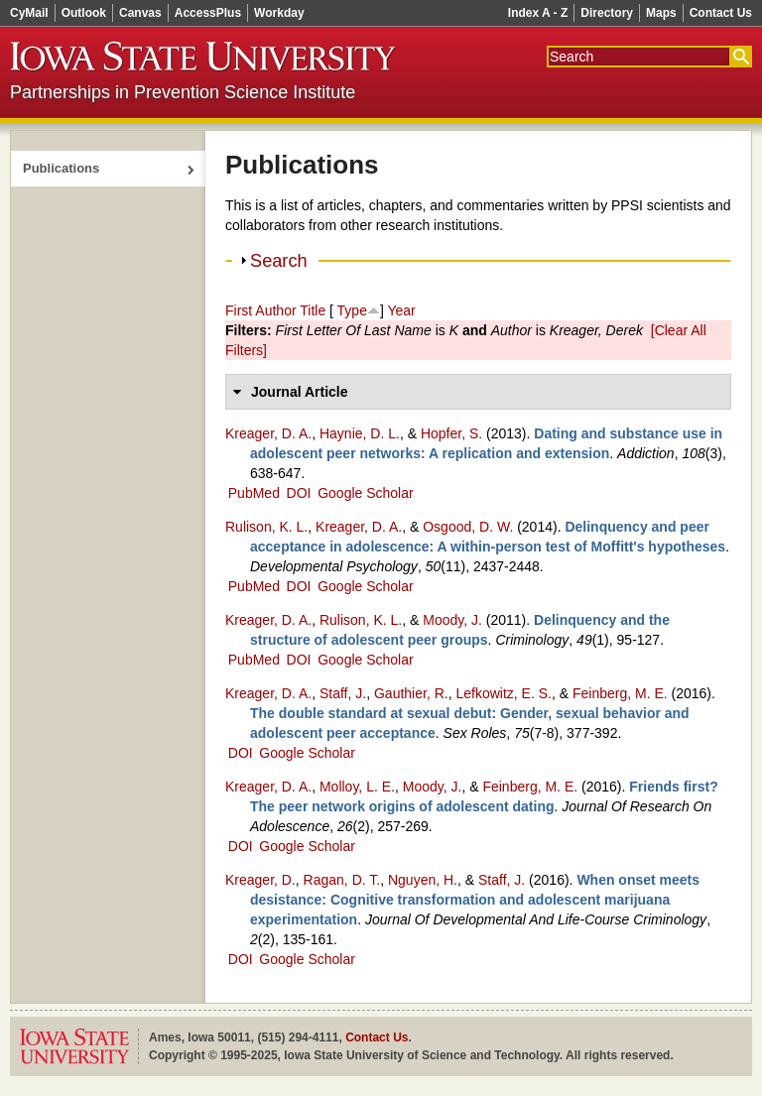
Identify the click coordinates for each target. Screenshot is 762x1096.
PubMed (254, 493)
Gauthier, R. (411, 693)
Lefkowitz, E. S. (503, 693)
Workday (279, 13)
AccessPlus (208, 13)
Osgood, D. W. (468, 527)
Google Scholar (366, 493)
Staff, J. (342, 693)
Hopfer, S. (451, 433)
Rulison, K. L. (266, 527)
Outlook (84, 13)
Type (352, 310)
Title (312, 310)
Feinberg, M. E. (620, 693)
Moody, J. (452, 620)
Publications (61, 168)
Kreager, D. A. (268, 433)
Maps (661, 13)
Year (401, 310)
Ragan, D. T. (342, 880)
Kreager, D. (260, 880)
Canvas (140, 13)
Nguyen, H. (422, 880)
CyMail (29, 13)
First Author (261, 310)
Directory (606, 13)
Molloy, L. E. (357, 786)
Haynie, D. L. (359, 433)
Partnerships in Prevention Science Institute (182, 92)
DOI (299, 493)
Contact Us (721, 13)
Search (279, 261)
